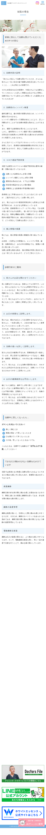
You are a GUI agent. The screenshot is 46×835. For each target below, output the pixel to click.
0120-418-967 (11, 832)
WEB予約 (34, 832)
